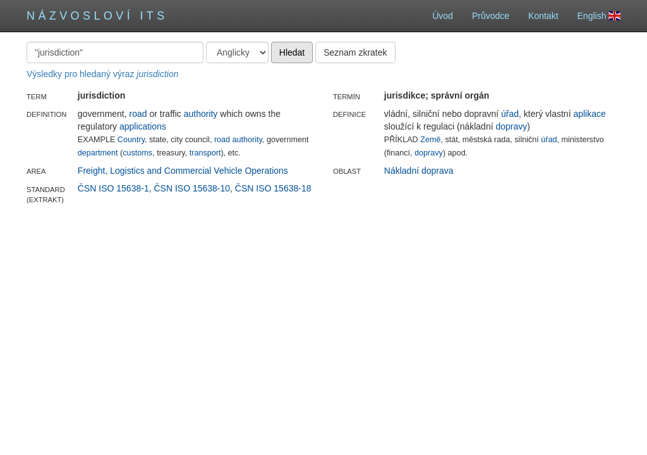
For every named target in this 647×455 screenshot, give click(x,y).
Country (131, 139)
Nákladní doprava (419, 171)
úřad (510, 114)
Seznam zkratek (355, 52)
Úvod (442, 16)
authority (201, 114)
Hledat (292, 52)
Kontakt (543, 16)
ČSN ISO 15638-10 (192, 188)
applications (142, 126)
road (138, 114)
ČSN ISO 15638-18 (273, 188)
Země (430, 139)
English (598, 16)
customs (137, 153)
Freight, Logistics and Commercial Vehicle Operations (183, 171)
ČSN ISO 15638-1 (113, 188)
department (98, 153)
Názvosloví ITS (97, 15)
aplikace (589, 114)
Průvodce (490, 16)
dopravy (511, 126)
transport (205, 153)
